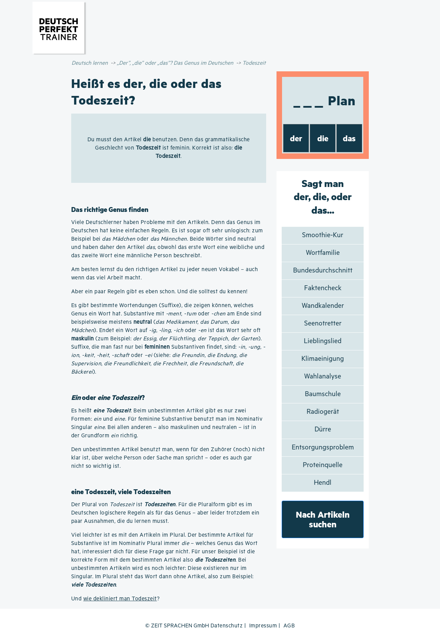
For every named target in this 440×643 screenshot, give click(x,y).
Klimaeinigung (322, 359)
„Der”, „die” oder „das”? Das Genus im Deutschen (175, 63)
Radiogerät (323, 412)
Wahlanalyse (322, 377)
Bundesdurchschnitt (323, 271)
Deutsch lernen (90, 63)
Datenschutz (226, 626)
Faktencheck (322, 288)
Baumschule (323, 394)
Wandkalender (323, 306)
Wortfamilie (323, 253)
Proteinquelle (323, 465)
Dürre (323, 430)
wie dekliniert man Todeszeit (120, 599)
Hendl (322, 483)
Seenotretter (322, 324)
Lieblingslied (322, 341)
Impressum (263, 626)
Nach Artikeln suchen (323, 519)
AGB (289, 626)
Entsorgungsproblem (323, 448)
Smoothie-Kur (322, 235)
